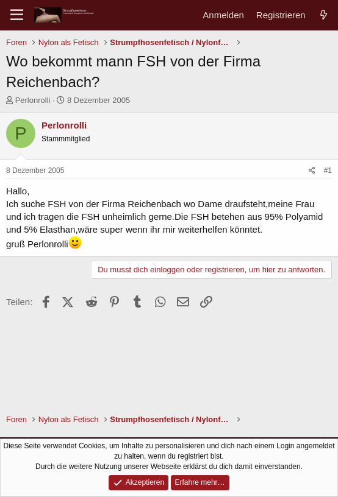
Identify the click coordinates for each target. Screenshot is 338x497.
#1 (328, 170)
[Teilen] (312, 171)
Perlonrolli (33, 100)
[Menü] (16, 15)
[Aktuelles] (324, 15)
